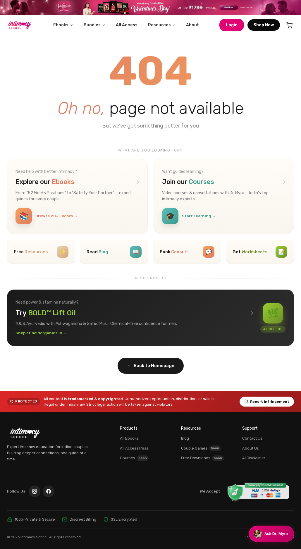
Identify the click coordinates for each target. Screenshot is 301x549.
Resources (162, 25)
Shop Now (263, 25)
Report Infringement (266, 402)
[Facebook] (48, 491)
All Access (126, 25)
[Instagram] (34, 491)
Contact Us (252, 438)
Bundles (95, 25)
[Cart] (289, 25)
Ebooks (63, 25)
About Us (250, 448)
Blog (185, 438)
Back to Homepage (150, 365)
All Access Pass (134, 448)
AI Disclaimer (253, 458)
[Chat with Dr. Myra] (271, 534)
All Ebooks (129, 438)
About (192, 25)
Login (232, 25)
